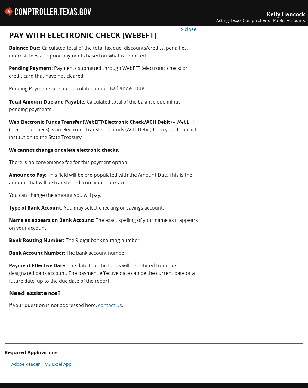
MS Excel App (58, 364)
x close (188, 29)
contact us (110, 305)
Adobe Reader (25, 364)
